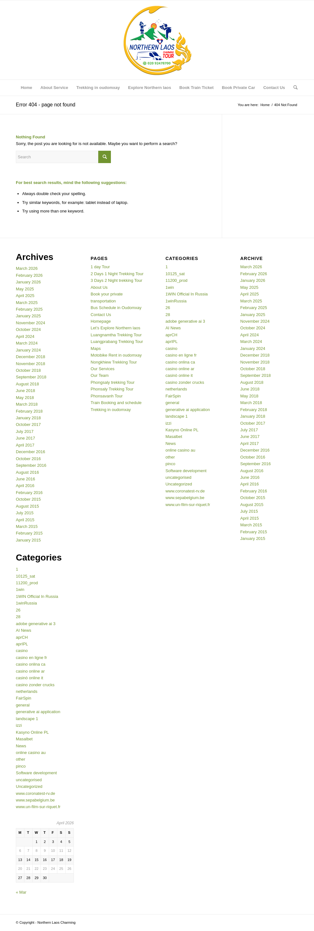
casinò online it (29, 677)
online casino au (31, 752)
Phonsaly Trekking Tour (112, 389)
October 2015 (28, 499)
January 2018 (28, 417)
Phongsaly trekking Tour (113, 382)
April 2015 (25, 519)
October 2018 (28, 370)
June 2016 (25, 479)
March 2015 (27, 526)
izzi (19, 725)
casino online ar (30, 671)
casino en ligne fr (31, 657)
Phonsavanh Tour (107, 396)
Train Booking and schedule (116, 402)
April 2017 (25, 445)
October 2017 (28, 424)
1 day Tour (100, 266)
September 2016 (31, 465)
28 (18, 616)
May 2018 (25, 397)
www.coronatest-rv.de (35, 793)
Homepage (101, 321)
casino (22, 650)
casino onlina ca (30, 664)
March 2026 (27, 268)
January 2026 (28, 282)
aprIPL (22, 644)
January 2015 (28, 540)
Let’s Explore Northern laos (115, 328)
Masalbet (24, 739)
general (22, 705)
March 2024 (27, 343)
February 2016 (29, 492)
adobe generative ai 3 (35, 623)
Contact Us (101, 314)
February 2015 (29, 533)
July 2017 (25, 431)
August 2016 (27, 472)
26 (18, 610)
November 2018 (30, 363)
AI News (23, 630)
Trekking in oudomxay (111, 409)
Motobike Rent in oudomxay (116, 355)
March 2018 (27, 404)
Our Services (102, 368)
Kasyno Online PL (32, 732)
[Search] (293, 88)
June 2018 (25, 390)
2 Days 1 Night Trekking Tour (117, 273)
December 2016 (30, 451)
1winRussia (26, 603)
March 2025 (27, 302)
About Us (99, 287)
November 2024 (30, 322)
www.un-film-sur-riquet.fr (38, 806)
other (20, 759)
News (21, 746)
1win (20, 589)
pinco (21, 766)
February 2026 (29, 275)
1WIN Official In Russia (37, 596)
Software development (36, 772)
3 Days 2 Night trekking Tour (116, 280)
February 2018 (29, 411)
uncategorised (29, 779)
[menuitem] (26, 88)
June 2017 (25, 438)
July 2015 (25, 512)
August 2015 (27, 506)
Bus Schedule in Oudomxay (116, 307)
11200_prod (27, 582)
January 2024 (28, 350)
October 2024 (28, 329)
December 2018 (30, 356)
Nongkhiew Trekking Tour (114, 362)
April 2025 (25, 295)
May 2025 (25, 289)
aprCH (22, 637)
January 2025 (28, 316)
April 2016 (25, 485)
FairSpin (23, 698)
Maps (96, 348)
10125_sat (25, 576)
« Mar (21, 892)
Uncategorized (29, 786)
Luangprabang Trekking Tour (117, 341)
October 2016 (28, 458)
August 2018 (27, 384)
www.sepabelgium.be (35, 800)
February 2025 (29, 309)
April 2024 (25, 336)
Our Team (100, 375)
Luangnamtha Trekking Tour (116, 334)
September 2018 (31, 377)
